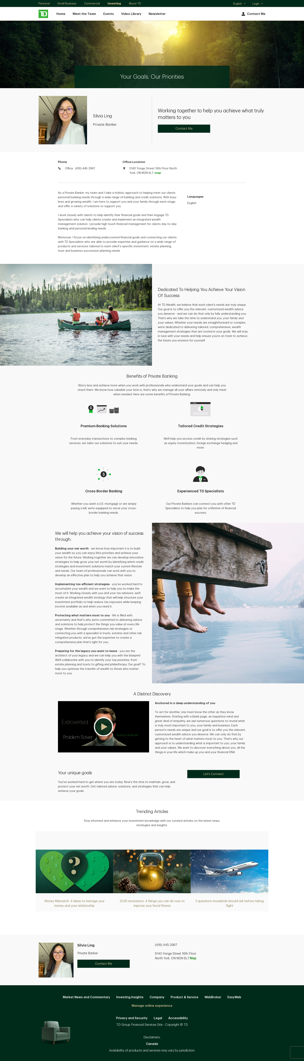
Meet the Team (84, 14)
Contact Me (252, 14)
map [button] (158, 172)
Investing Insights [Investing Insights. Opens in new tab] (129, 997)
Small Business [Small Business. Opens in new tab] (66, 3)
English (239, 4)
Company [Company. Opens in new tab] (157, 997)
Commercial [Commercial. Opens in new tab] (92, 3)
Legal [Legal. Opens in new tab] (158, 1018)
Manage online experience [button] (152, 1005)
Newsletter (157, 14)
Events (108, 14)
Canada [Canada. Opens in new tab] (152, 1043)
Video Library (131, 14)
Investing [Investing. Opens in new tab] (114, 3)
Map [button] (193, 958)
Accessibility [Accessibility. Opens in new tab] (178, 1018)
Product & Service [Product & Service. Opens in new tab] (184, 997)
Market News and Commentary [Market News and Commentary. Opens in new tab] (86, 997)
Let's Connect (213, 774)
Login (257, 3)
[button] (103, 727)
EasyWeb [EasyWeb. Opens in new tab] (234, 997)
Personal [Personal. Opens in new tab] (44, 3)
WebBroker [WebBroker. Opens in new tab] (213, 997)
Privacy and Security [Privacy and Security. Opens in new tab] (132, 1018)
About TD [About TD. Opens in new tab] (135, 3)
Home (60, 14)
